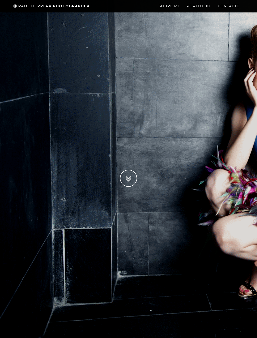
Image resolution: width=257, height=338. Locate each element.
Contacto (229, 11)
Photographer (51, 11)
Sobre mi (169, 11)
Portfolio (198, 11)
